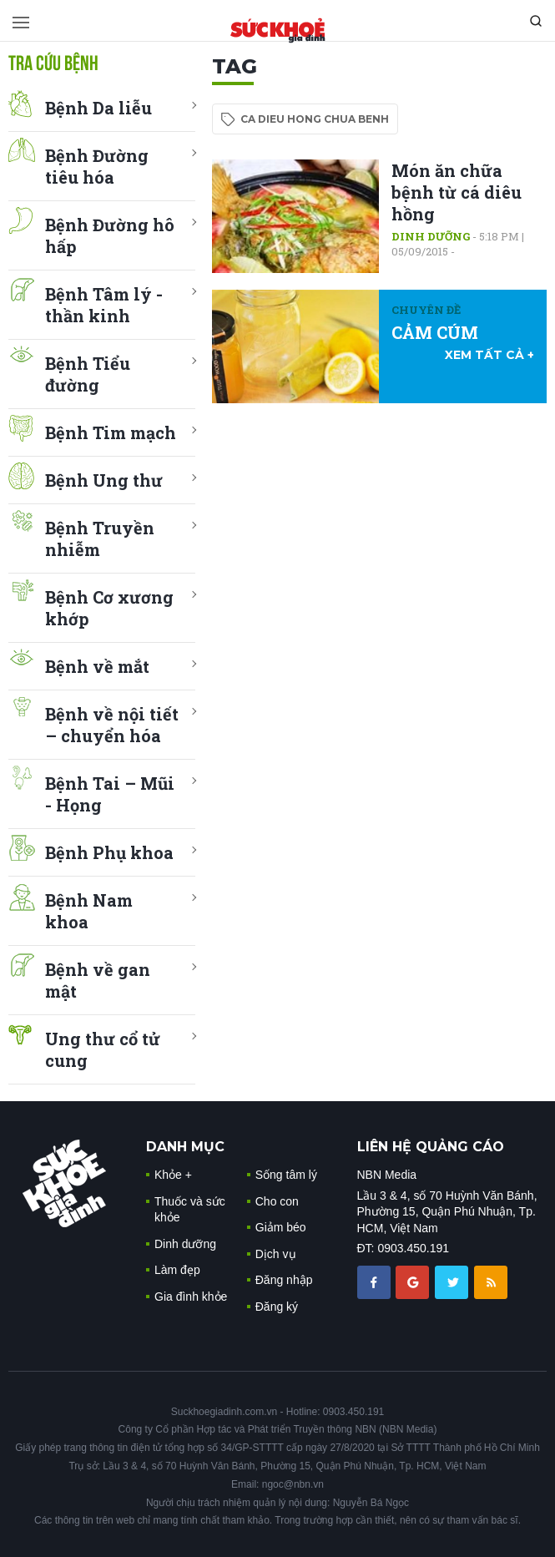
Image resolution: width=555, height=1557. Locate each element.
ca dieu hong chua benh (314, 119)
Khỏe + (173, 1174)
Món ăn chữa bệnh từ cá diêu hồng (456, 192)
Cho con (277, 1201)
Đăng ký (276, 1306)
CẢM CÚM (434, 332)
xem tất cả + (489, 354)
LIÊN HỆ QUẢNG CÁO (430, 1147)
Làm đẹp (177, 1269)
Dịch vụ (275, 1254)
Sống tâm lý (286, 1174)
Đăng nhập (284, 1280)
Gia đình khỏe (190, 1296)
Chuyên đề (426, 309)
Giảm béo (280, 1227)
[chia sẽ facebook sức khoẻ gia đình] (375, 1281)
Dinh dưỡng (430, 236)
